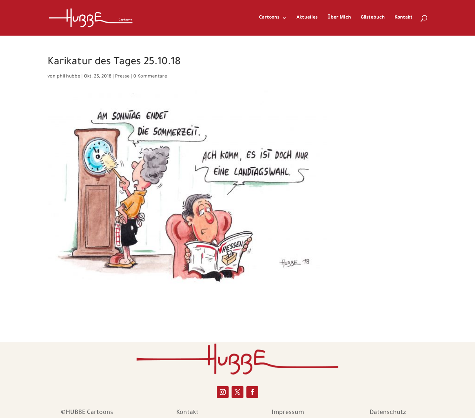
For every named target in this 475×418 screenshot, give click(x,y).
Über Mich (339, 17)
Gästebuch (373, 17)
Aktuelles (307, 17)
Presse (122, 76)
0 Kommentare (150, 76)
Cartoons (269, 17)
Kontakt (403, 17)
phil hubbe (68, 76)
